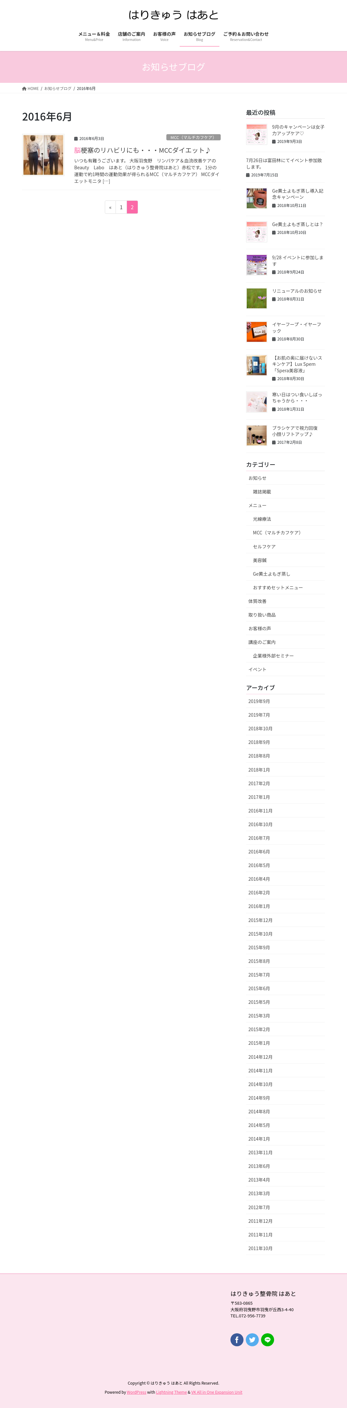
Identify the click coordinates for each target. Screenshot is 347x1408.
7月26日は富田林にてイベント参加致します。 (284, 163)
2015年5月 (259, 1002)
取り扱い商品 (262, 614)
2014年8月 (259, 1111)
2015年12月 (260, 920)
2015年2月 (259, 1029)
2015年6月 (259, 988)
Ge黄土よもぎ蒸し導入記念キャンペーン (297, 193)
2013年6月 (259, 1166)
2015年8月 (259, 961)
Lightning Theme (171, 1392)
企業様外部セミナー (273, 655)
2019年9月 (259, 701)
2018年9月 (259, 742)
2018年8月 (259, 755)
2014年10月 (260, 1084)
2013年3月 (259, 1193)
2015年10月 (260, 933)
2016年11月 (260, 810)
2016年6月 (259, 851)
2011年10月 (260, 1248)
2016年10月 (260, 824)
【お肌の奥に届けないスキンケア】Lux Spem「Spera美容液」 (297, 364)
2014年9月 (259, 1097)
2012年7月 (259, 1207)
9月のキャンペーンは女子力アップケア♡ (298, 129)
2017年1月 (259, 797)
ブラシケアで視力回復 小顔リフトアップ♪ (297, 431)
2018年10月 (260, 728)
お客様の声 (259, 628)
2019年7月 (259, 714)
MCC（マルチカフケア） (193, 137)
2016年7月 (259, 838)
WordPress (136, 1392)
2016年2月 (259, 892)
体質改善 (257, 601)
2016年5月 (259, 865)
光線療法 (262, 519)
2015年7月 (259, 974)
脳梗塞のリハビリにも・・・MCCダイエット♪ (142, 150)
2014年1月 (259, 1138)
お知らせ (257, 478)
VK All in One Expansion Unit (217, 1392)
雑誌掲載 (262, 491)
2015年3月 (259, 1015)
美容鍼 (260, 560)
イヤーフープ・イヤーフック (296, 327)
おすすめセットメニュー (278, 587)
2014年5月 (259, 1125)
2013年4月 (259, 1179)
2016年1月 (259, 906)
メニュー (257, 505)
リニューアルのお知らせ (297, 291)
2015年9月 (259, 947)
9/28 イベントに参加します (298, 260)
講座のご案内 (262, 642)
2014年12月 (260, 1057)
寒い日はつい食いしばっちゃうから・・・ (297, 397)
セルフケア (264, 546)
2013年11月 (260, 1152)
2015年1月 (259, 1043)
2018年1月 (259, 769)
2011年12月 (260, 1221)
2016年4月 (259, 879)
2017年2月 (259, 783)
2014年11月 (260, 1070)
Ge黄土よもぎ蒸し (271, 573)
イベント (257, 669)
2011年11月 (260, 1234)
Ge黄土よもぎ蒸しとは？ (297, 224)
